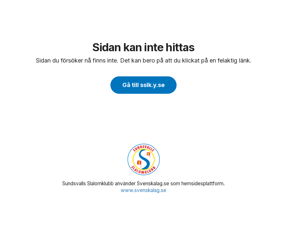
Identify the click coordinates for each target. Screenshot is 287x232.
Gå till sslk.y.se (143, 85)
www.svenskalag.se (143, 190)
